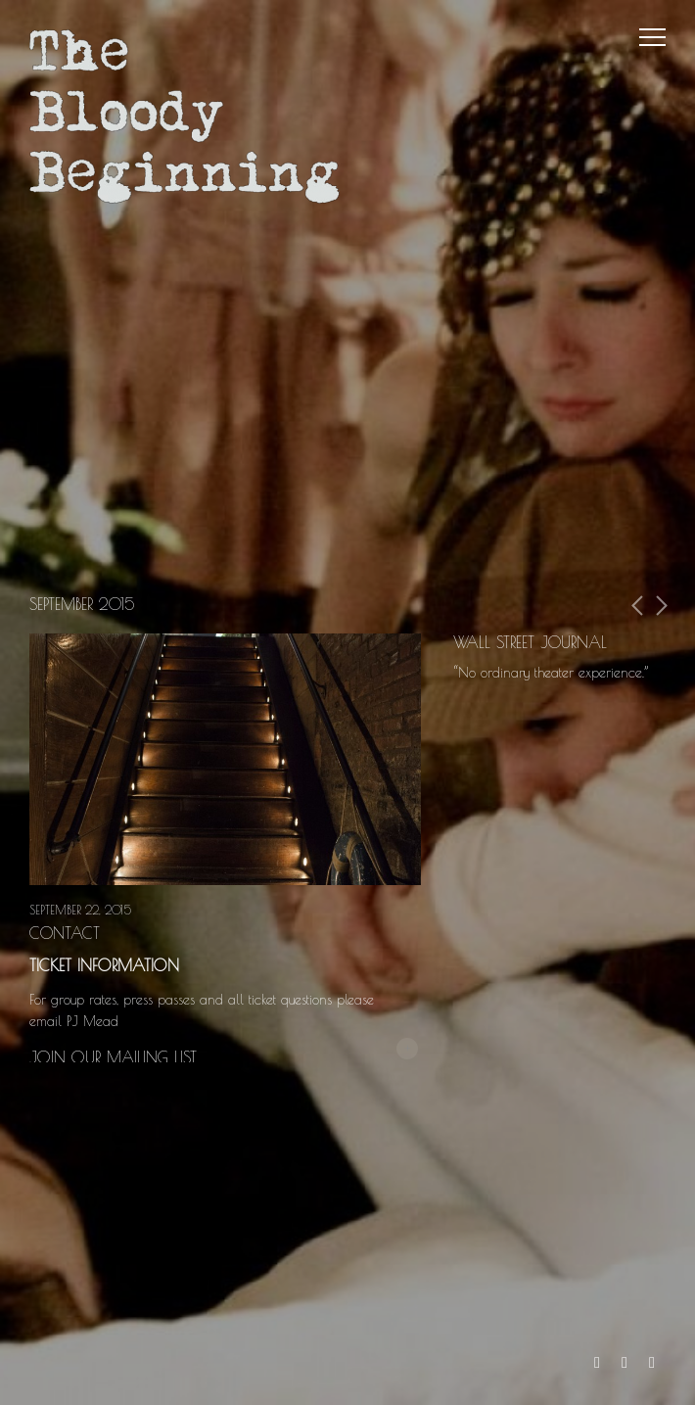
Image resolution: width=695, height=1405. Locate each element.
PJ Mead (95, 1021)
